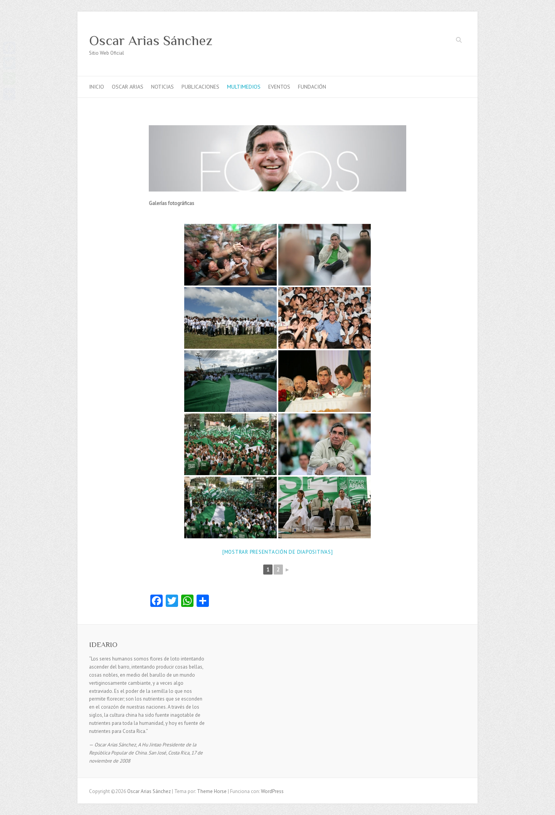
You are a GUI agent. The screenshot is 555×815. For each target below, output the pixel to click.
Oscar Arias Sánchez (150, 40)
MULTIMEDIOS (244, 86)
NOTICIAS (162, 86)
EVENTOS (279, 86)
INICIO (96, 86)
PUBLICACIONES (200, 86)
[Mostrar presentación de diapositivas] (277, 552)
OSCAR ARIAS (127, 86)
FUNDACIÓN (312, 86)
